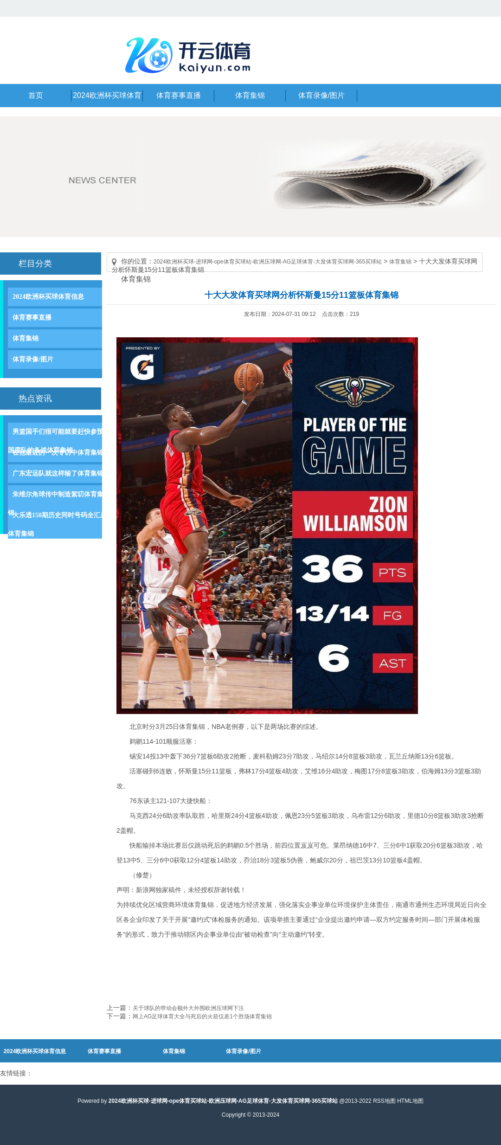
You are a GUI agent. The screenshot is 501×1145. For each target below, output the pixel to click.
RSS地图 (384, 1101)
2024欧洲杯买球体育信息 (48, 296)
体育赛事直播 (32, 317)
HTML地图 (410, 1101)
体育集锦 (26, 338)
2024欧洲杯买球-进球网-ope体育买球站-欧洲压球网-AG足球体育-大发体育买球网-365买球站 (268, 261)
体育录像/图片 (33, 359)
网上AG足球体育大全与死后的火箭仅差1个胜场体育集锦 (202, 1016)
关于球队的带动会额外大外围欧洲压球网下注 (188, 1008)
